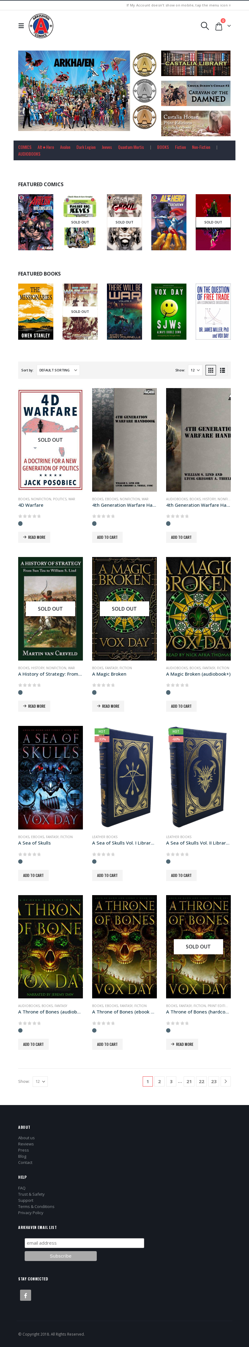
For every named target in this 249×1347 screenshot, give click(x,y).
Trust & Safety (31, 1194)
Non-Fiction (201, 147)
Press (23, 1150)
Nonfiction (41, 499)
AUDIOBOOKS (29, 153)
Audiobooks (177, 499)
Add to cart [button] (107, 537)
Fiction (180, 147)
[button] (22, 26)
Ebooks (111, 499)
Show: (180, 370)
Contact (25, 1162)
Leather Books (104, 837)
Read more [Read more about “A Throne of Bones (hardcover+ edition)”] (184, 1044)
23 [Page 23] (214, 1081)
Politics (60, 499)
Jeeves (107, 147)
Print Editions (220, 1006)
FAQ (22, 1188)
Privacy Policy (30, 1212)
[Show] (195, 370)
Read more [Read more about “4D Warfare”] (36, 537)
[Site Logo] (41, 26)
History (209, 499)
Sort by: (27, 370)
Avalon (65, 147)
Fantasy (111, 668)
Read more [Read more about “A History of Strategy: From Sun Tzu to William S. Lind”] (36, 706)
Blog (22, 1156)
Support (25, 1200)
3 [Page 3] (171, 1081)
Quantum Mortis (131, 147)
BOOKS (163, 147)
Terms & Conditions (36, 1206)
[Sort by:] (58, 370)
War (71, 499)
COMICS (24, 147)
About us (26, 1137)
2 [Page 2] (159, 1081)
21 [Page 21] (189, 1081)
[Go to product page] (50, 440)
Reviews (26, 1144)
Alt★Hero (46, 147)
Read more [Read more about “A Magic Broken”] (110, 706)
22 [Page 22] (201, 1081)
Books (23, 499)
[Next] (226, 1081)
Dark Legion (86, 147)
